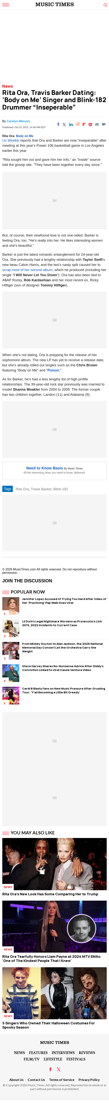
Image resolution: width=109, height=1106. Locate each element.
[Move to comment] (104, 124)
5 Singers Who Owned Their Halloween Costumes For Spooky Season (48, 1025)
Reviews (87, 1052)
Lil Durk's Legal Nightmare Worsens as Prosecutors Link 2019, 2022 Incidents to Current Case (62, 623)
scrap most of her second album (27, 270)
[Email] (97, 124)
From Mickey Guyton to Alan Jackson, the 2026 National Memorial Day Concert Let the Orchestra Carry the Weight (62, 647)
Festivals (75, 1058)
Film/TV (32, 1058)
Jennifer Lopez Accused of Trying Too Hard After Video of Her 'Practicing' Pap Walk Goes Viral (64, 601)
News (7, 86)
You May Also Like (33, 832)
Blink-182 (60, 489)
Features (38, 1052)
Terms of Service (61, 1080)
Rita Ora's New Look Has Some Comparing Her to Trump (50, 894)
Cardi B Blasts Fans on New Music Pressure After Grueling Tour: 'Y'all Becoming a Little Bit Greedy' (63, 690)
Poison (53, 370)
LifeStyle (53, 1058)
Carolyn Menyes (18, 121)
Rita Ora (22, 489)
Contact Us (36, 1080)
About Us (16, 1080)
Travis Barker (41, 489)
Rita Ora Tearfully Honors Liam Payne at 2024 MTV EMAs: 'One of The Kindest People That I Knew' (51, 958)
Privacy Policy (89, 1080)
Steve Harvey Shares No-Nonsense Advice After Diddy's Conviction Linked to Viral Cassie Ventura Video (62, 668)
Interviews (63, 1052)
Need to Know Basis (44, 468)
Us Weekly (10, 140)
